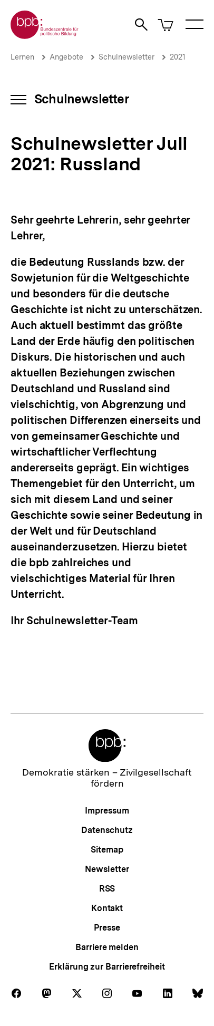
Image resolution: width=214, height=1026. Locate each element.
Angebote (66, 57)
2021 (178, 57)
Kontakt (107, 908)
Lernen (22, 57)
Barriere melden (107, 947)
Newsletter (107, 869)
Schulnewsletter (126, 57)
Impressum (107, 811)
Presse (107, 928)
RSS (107, 889)
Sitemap (107, 850)
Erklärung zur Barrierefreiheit (106, 967)
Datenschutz (106, 830)
